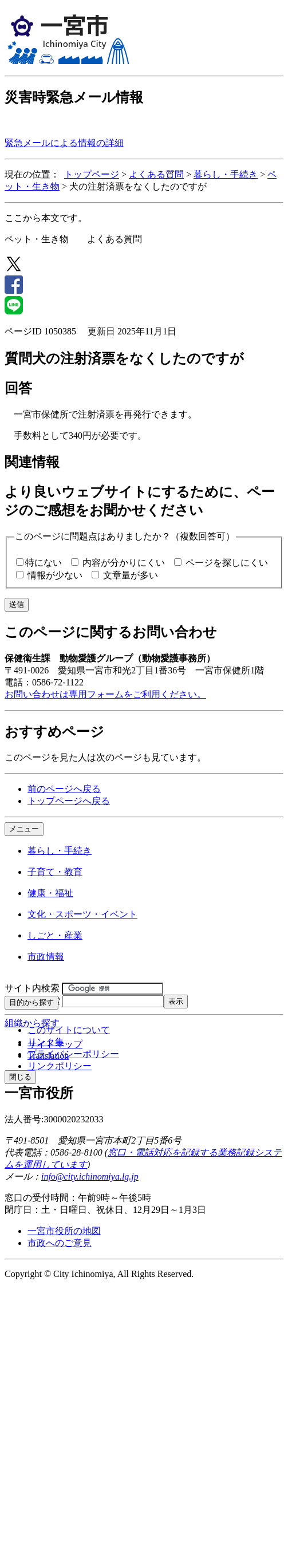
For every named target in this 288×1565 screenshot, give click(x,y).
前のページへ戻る (64, 789)
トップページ (91, 174)
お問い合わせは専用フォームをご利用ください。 (105, 694)
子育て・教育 (54, 872)
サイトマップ (54, 1044)
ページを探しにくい (227, 562)
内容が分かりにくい (123, 562)
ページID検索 (32, 1001)
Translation (48, 1056)
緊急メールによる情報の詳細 (64, 143)
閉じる (20, 1077)
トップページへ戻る (68, 801)
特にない (43, 562)
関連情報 (32, 462)
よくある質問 (156, 174)
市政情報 (45, 956)
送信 (16, 604)
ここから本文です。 (46, 218)
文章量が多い (130, 575)
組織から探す (32, 1023)
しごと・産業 (54, 935)
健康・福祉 (50, 893)
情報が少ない (54, 575)
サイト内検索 (32, 988)
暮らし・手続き (226, 174)
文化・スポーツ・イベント (82, 914)
